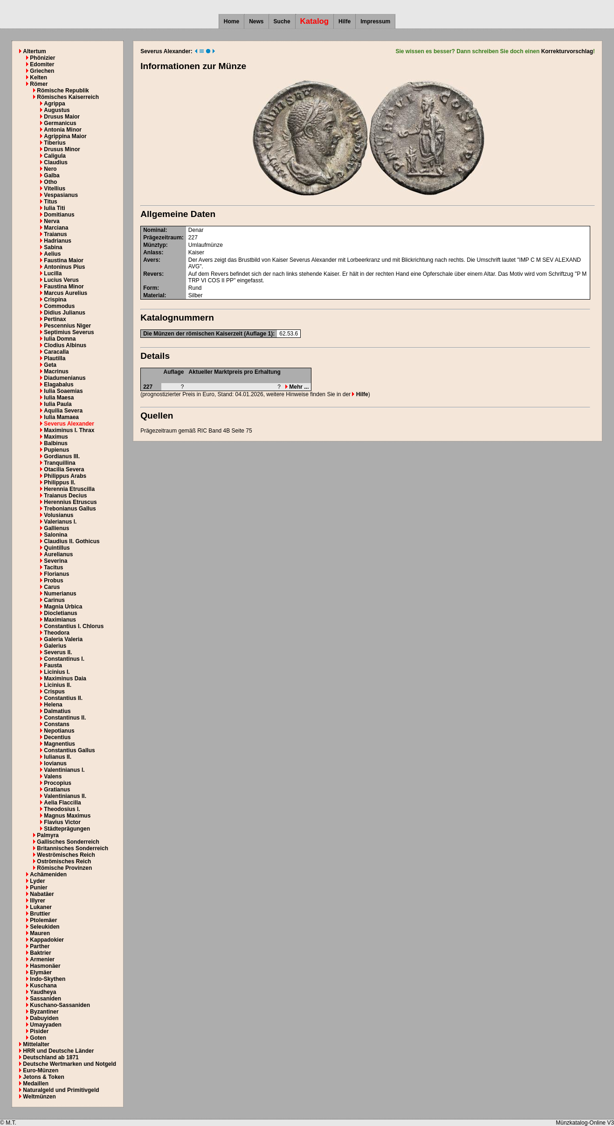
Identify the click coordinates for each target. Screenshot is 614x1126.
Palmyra (48, 835)
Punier (38, 887)
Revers (152, 274)
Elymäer (41, 972)
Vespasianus (61, 195)
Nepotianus (59, 730)
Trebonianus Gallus (70, 508)
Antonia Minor (63, 129)
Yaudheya (43, 992)
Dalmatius (57, 711)
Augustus (56, 110)
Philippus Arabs (65, 476)
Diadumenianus (64, 378)
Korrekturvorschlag (567, 51)
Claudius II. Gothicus (71, 541)
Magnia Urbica (63, 606)
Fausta (53, 665)
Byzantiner (44, 1011)
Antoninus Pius (64, 267)
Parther (39, 946)
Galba (51, 175)
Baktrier (40, 953)
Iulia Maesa (59, 397)
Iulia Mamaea (61, 417)
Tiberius (54, 143)
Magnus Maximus (67, 815)
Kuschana (43, 985)
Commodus (59, 306)
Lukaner (41, 907)
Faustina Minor (63, 286)
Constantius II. (63, 698)
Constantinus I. (64, 659)
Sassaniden (45, 998)
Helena (53, 704)
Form (150, 288)
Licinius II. (57, 685)
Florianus (56, 574)
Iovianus (55, 763)
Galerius (55, 646)
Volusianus (58, 515)
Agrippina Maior (65, 136)
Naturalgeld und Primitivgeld (61, 1090)
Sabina (53, 247)
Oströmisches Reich (64, 861)
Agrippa (54, 103)
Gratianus (57, 789)
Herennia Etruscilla (69, 489)
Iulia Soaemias (63, 391)
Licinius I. (56, 672)
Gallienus (56, 528)
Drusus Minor (62, 149)
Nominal (154, 230)
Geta (50, 365)
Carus (52, 587)
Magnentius (59, 744)
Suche (282, 21)
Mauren (40, 933)
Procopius (57, 783)
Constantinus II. (65, 717)
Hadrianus (57, 241)
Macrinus (56, 371)
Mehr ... (297, 387)
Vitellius (54, 188)
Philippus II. (59, 482)
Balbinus (56, 443)
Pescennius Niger (67, 325)
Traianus (55, 234)
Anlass (152, 252)
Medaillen (35, 1083)
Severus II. (58, 652)
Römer (39, 84)
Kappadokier (47, 940)
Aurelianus (58, 554)
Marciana (56, 227)
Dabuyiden (44, 1018)
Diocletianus (60, 613)
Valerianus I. (60, 521)
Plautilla (54, 358)
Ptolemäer (43, 920)
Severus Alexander (69, 423)
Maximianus (60, 619)
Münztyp (154, 245)
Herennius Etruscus (70, 502)
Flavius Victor (62, 822)
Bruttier (40, 913)
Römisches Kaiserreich (68, 97)
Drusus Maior (62, 116)
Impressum (375, 21)
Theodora (56, 632)
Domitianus (59, 214)
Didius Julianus (64, 312)
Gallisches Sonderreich (68, 842)
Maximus (56, 437)
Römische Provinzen (64, 868)
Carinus (54, 600)
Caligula (55, 156)
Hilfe (344, 21)
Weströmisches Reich (66, 855)
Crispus (54, 691)
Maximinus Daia (65, 678)
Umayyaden (45, 1024)
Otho (50, 182)
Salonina (55, 535)
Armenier (42, 959)
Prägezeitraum (162, 237)
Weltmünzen (39, 1096)
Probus (53, 580)
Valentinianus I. (64, 770)
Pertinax (55, 319)
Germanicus (60, 123)
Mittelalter (36, 1044)
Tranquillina (59, 463)
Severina (55, 561)
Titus (50, 201)
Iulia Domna (60, 339)
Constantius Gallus (69, 750)
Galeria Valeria (63, 639)
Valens (53, 776)
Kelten (38, 77)
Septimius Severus (69, 332)
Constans (56, 724)
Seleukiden (44, 926)
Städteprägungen (67, 828)
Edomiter (42, 64)
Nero (50, 169)
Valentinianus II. (65, 796)
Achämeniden (48, 874)
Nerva (51, 221)
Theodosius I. (62, 809)
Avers (151, 260)
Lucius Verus (61, 280)
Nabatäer (42, 894)
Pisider (39, 1031)
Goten (38, 1038)
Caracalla (56, 352)
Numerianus (60, 593)
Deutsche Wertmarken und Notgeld (69, 1064)
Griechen (42, 71)
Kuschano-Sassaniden (60, 1005)
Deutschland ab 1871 (50, 1057)
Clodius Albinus (65, 345)
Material (153, 295)
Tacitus (53, 567)
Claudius (56, 162)
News (256, 21)
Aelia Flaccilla (62, 802)
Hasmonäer (45, 966)
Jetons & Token (43, 1077)
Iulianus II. (57, 757)
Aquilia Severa (63, 410)
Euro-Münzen (40, 1070)
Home (231, 21)
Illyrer (37, 900)
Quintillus (56, 548)
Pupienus (56, 450)
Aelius (52, 254)
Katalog (314, 21)
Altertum (34, 51)
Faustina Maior (63, 260)
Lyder (37, 881)
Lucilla (53, 273)
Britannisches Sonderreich (72, 848)
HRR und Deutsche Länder (58, 1051)
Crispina (55, 299)
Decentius (57, 737)
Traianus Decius (65, 495)
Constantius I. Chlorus (73, 626)
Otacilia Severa (64, 469)
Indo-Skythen (47, 979)
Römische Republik (63, 90)
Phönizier (42, 58)
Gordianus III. (62, 456)
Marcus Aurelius (65, 293)
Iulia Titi (54, 208)
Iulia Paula (57, 404)
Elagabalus (58, 384)
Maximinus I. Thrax (69, 430)
